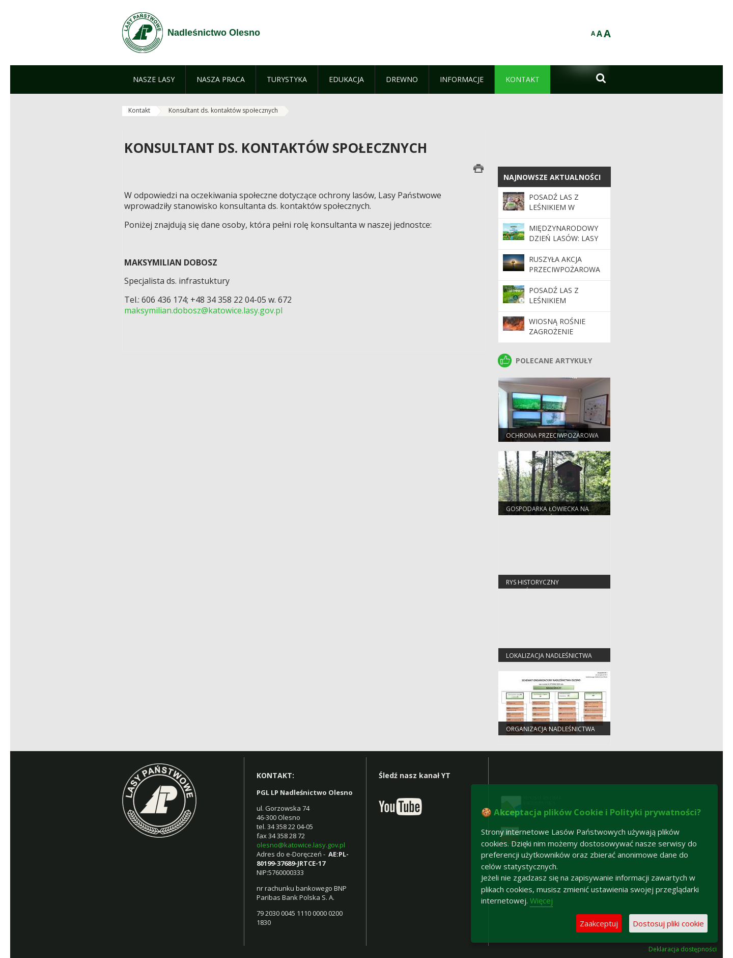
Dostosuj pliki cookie (668, 923)
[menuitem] (153, 79)
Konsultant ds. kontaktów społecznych (223, 110)
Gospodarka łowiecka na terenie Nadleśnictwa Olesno (554, 513)
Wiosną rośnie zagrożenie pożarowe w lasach (557, 336)
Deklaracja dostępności (683, 949)
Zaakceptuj (599, 923)
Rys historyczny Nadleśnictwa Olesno (542, 586)
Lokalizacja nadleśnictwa (549, 655)
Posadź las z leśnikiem (554, 295)
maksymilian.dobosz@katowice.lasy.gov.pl (203, 310)
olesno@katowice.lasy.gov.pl (301, 844)
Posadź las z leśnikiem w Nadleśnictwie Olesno (557, 212)
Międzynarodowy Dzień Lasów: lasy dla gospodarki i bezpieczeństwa (563, 243)
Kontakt (139, 110)
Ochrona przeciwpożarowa (552, 435)
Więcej (541, 900)
